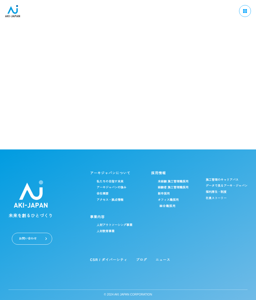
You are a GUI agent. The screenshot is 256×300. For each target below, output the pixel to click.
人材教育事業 (101, 231)
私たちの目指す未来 (106, 181)
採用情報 (155, 173)
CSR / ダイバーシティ (104, 259)
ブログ (137, 259)
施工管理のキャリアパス (221, 180)
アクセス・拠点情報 (106, 200)
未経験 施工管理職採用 (171, 181)
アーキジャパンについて (106, 173)
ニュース (158, 259)
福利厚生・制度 (215, 192)
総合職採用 (164, 206)
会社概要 (98, 194)
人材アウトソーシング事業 (110, 225)
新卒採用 (161, 194)
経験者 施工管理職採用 (171, 187)
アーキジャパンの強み (107, 187)
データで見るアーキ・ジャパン (226, 186)
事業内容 (93, 216)
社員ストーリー (215, 198)
